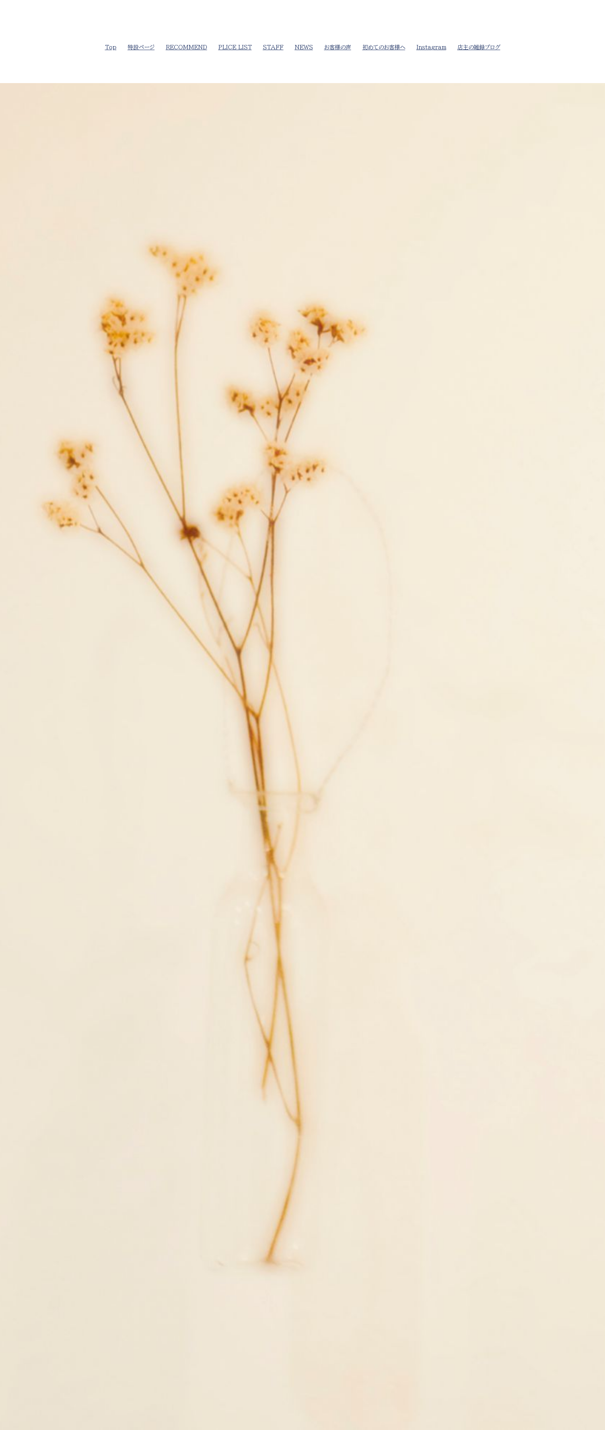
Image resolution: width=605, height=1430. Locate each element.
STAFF (273, 47)
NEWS (304, 47)
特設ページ (141, 47)
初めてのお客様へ (383, 47)
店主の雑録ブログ (478, 47)
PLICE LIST (235, 47)
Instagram (431, 47)
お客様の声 (337, 47)
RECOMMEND (186, 47)
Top (111, 47)
